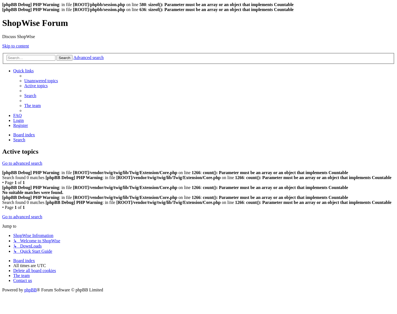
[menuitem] (41, 80)
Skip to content (15, 46)
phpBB (30, 290)
